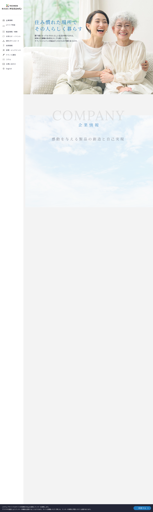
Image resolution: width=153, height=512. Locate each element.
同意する (142, 508)
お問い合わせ (11, 64)
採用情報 (9, 45)
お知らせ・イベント (13, 36)
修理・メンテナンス (13, 50)
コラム (8, 59)
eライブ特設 (14, 26)
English (9, 68)
